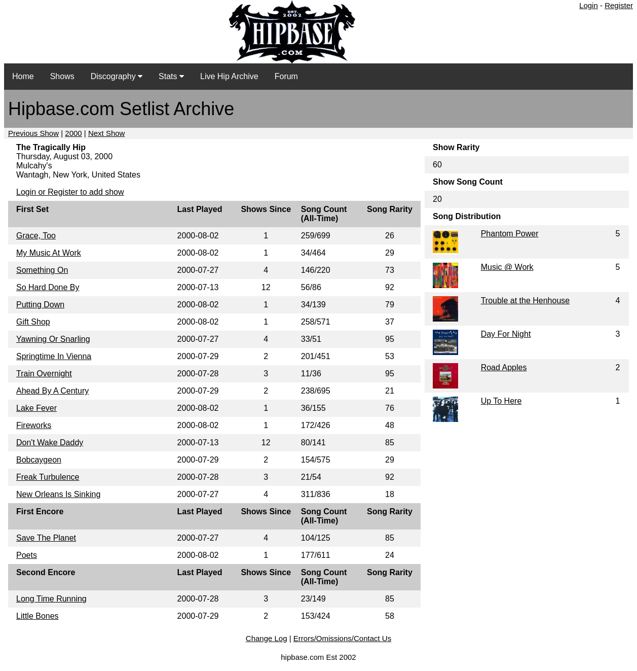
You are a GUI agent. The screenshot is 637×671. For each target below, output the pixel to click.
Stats (171, 76)
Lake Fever (36, 408)
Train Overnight (44, 373)
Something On (42, 270)
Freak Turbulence (48, 477)
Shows (62, 76)
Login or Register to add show (70, 192)
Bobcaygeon (38, 459)
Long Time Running (51, 598)
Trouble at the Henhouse (525, 300)
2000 (73, 133)
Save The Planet (46, 538)
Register (619, 5)
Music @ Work (507, 267)
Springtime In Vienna (53, 356)
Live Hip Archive (229, 76)
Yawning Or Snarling (53, 339)
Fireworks (33, 425)
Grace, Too (36, 235)
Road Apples (504, 367)
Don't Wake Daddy (49, 442)
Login (588, 5)
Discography (116, 76)
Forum (286, 76)
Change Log (266, 638)
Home (23, 76)
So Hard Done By (48, 287)
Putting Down (40, 304)
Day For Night (506, 334)
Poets (26, 555)
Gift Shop (33, 321)
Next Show (106, 133)
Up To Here (501, 401)
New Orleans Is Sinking (58, 494)
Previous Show (33, 133)
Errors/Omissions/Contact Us (342, 638)
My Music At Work (48, 253)
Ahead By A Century (52, 390)
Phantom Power (510, 233)
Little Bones (37, 616)
